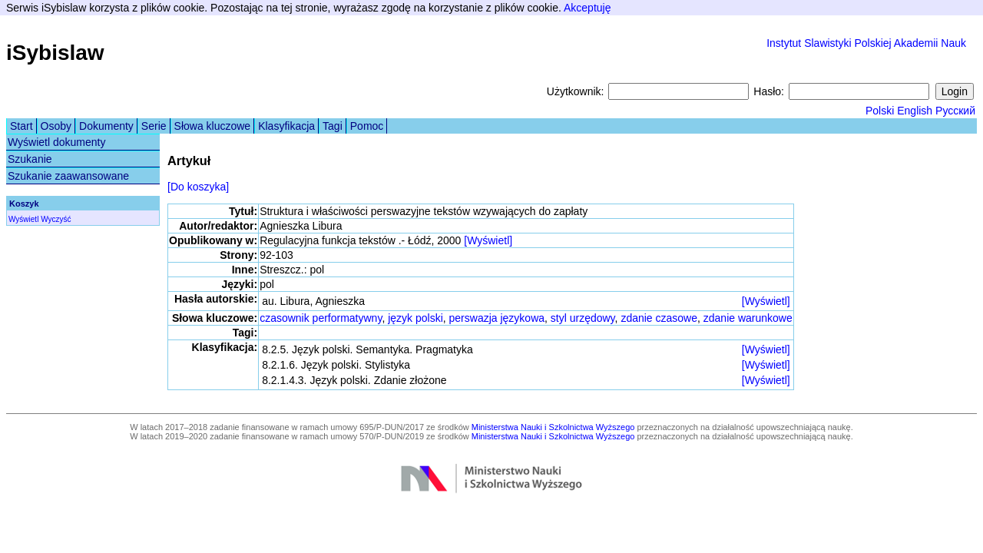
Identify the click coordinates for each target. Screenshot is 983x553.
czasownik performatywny (321, 318)
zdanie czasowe (659, 318)
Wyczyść (56, 219)
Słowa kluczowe (212, 126)
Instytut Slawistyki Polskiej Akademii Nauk (866, 43)
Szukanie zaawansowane (68, 176)
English (914, 110)
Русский (955, 110)
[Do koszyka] (198, 186)
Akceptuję (587, 8)
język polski (415, 318)
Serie (154, 126)
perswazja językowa (497, 318)
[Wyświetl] (488, 240)
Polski (880, 110)
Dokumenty (106, 126)
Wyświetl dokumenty (56, 142)
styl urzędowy (583, 318)
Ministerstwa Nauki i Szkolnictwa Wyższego (553, 427)
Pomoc (367, 126)
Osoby (56, 126)
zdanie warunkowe (748, 318)
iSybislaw (55, 53)
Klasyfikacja (286, 126)
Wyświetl (23, 219)
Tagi (333, 126)
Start (21, 126)
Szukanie (30, 159)
